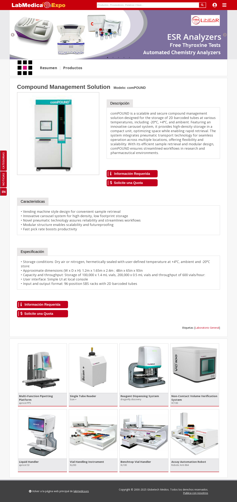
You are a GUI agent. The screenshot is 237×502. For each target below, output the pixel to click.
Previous (12, 34)
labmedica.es (81, 491)
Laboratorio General (207, 327)
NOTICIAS (3, 179)
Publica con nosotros (195, 493)
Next (224, 34)
